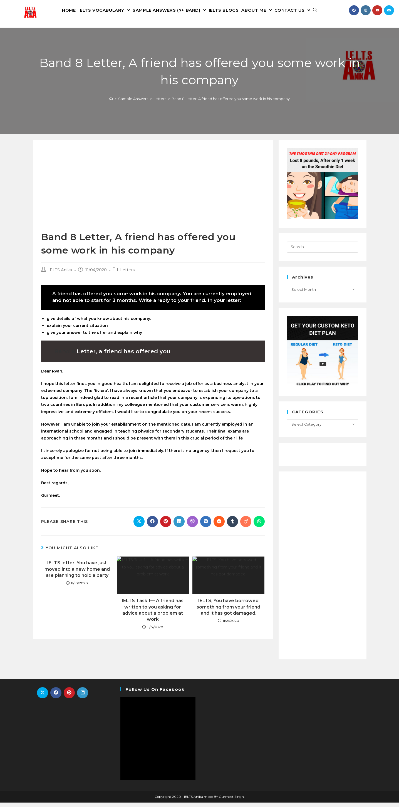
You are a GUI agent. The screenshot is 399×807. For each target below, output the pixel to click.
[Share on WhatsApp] (259, 526)
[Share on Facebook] (152, 526)
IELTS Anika (60, 274)
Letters (127, 274)
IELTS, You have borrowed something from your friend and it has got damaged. (228, 611)
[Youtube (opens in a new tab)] (377, 10)
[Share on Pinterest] (165, 526)
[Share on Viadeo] (245, 526)
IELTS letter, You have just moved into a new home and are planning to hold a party (77, 573)
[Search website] (315, 10)
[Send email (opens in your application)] (389, 10)
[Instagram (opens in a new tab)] (366, 10)
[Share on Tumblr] (232, 526)
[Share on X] (139, 526)
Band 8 (64, 355)
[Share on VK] (205, 526)
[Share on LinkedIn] (179, 526)
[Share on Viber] (192, 526)
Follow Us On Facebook (155, 693)
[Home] (111, 103)
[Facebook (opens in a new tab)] (354, 10)
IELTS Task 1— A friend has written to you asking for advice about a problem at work (153, 614)
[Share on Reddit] (219, 526)
